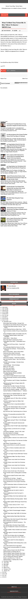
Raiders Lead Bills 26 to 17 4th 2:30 (11, 558)
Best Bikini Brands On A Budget (10, 433)
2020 (3, 310)
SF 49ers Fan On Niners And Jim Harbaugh (13, 535)
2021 (3, 309)
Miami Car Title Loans (8, 366)
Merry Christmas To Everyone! (10, 520)
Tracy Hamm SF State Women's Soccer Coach (14, 376)
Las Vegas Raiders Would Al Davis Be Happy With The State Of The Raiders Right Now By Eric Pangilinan (16, 146)
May (5, 564)
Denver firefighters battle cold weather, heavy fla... (15, 333)
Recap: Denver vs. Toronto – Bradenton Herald (14, 387)
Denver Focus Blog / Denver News (14, 6)
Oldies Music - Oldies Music (10, 338)
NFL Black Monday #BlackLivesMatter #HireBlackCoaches (12, 373)
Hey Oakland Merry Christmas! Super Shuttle (14, 525)
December (6, 321)
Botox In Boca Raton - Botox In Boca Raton (13, 351)
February (6, 569)
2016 (3, 317)
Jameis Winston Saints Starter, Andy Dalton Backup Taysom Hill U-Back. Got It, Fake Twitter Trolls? (16, 177)
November (6, 561)
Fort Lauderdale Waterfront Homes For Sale (13, 347)
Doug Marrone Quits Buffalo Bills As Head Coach (15, 324)
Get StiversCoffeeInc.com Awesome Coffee (13, 480)
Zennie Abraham (12, 286)
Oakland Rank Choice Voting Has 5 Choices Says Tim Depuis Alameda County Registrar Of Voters (17, 209)
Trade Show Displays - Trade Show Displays (14, 357)
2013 (3, 572)
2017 (3, 315)
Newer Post (3, 78)
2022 (3, 307)
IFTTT (3, 66)
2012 (3, 574)
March (5, 567)
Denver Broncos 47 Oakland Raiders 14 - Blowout (15, 393)
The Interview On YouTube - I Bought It (12, 478)
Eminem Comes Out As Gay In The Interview (13, 471)
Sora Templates (10, 597)
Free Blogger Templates (21, 597)
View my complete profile (13, 288)
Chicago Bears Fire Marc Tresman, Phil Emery (14, 386)
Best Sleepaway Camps (9, 369)
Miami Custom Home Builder (10, 371)
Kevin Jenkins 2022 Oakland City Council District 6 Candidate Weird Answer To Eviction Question (15, 156)
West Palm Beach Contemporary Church (12, 339)
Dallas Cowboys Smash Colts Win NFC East (13, 550)
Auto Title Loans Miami (8, 368)
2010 (3, 577)
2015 (3, 318)
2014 (3, 320)
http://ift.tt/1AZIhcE (13, 62)
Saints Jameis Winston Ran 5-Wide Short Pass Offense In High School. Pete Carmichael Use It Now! (17, 220)
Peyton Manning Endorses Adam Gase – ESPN (14, 329)
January (6, 570)
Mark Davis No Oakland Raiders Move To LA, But (14, 407)
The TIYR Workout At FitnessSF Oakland (12, 556)
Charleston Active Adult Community (11, 353)
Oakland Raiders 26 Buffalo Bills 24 (11, 551)
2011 (3, 575)
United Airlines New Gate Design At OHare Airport (15, 519)
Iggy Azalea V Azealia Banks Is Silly (12, 443)
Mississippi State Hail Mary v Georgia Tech (13, 323)
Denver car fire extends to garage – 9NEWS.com (14, 389)
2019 (3, 312)
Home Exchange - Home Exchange (11, 365)
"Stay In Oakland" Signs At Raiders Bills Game (14, 553)
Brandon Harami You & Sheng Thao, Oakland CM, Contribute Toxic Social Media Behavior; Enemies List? (16, 188)
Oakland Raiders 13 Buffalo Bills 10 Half (13, 559)
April (5, 566)
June (5, 562)
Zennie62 (22, 51)
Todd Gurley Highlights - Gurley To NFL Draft (13, 431)
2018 (3, 313)
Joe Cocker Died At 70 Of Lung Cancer (12, 545)
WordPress (13, 70)
